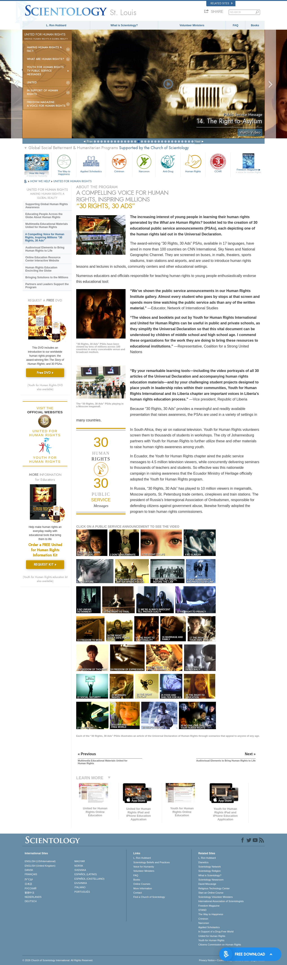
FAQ (235, 25)
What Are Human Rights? (45, 59)
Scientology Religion (209, 871)
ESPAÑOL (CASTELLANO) (89, 878)
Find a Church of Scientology (149, 897)
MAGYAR (79, 861)
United (32, 82)
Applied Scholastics (91, 163)
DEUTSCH (31, 901)
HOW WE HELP (40, 181)
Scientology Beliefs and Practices (151, 862)
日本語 (28, 884)
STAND (202, 910)
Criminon (119, 163)
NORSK (78, 865)
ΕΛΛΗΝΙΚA (80, 883)
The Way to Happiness (64, 164)
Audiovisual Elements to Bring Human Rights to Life (44, 249)
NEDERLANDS (33, 897)
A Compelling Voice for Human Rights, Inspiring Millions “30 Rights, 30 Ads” (44, 237)
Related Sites (222, 3)
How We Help (37, 173)
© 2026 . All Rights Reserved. (57, 960)
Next (197, 141)
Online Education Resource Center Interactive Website (43, 259)
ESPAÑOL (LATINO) (85, 874)
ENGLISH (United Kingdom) (40, 865)
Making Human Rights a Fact (44, 49)
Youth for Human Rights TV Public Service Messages (45, 70)
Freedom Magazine (248, 171)
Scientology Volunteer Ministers (215, 897)
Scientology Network (209, 866)
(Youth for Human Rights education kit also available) (45, 579)
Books (255, 25)
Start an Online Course (210, 892)
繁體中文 (30, 892)
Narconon (144, 163)
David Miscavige (207, 884)
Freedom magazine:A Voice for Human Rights (46, 104)
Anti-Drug (168, 163)
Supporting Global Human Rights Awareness (46, 206)
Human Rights (193, 163)
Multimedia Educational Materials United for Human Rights (46, 225)
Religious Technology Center (214, 888)
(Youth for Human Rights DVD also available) (45, 387)
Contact (137, 892)
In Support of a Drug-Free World (215, 931)
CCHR (218, 163)
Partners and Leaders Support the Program (47, 286)
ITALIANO (79, 887)
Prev (90, 141)
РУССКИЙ (30, 888)
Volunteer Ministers (192, 25)
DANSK (29, 870)
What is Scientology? (124, 25)
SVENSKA (80, 870)
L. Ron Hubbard (56, 25)
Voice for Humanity (143, 866)
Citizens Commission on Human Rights (219, 944)
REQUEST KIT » (45, 564)
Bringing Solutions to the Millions (46, 277)
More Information (142, 888)
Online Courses (141, 884)
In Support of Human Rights (42, 92)
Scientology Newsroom (211, 879)
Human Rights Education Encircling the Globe (41, 269)
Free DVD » (45, 372)
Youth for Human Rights (211, 940)
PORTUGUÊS (82, 891)
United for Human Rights (211, 936)
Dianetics (203, 862)
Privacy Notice (207, 960)
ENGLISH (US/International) (40, 861)
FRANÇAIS (31, 874)
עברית (29, 879)
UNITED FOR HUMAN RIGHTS (72, 181)
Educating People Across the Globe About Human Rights (44, 215)
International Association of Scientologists (221, 901)
